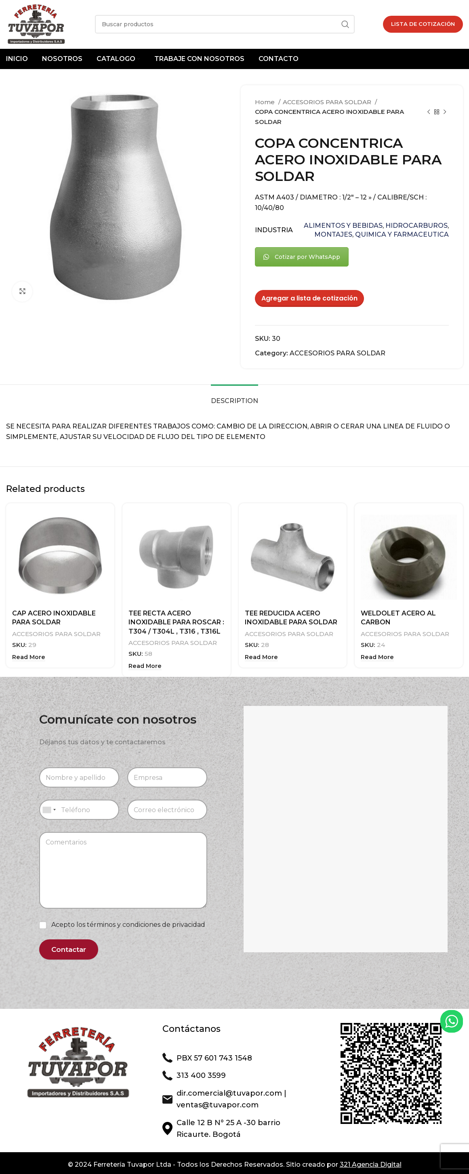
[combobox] (49, 807)
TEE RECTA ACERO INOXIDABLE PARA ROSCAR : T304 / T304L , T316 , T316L (176, 622)
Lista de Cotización (423, 24)
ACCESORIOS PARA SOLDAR (328, 102)
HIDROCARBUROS (416, 225)
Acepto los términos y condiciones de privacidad (128, 922)
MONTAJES (333, 234)
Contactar (68, 947)
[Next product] (445, 112)
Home (265, 102)
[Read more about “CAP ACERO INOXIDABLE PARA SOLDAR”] (28, 655)
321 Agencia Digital (371, 1162)
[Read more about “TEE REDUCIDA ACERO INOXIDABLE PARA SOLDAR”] (261, 655)
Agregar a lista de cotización (309, 298)
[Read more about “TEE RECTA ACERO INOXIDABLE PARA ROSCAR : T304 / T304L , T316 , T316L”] (145, 665)
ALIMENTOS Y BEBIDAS (343, 225)
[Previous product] (429, 112)
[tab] (234, 396)
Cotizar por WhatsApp (301, 256)
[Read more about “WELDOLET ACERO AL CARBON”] (377, 655)
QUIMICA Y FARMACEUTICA (402, 234)
